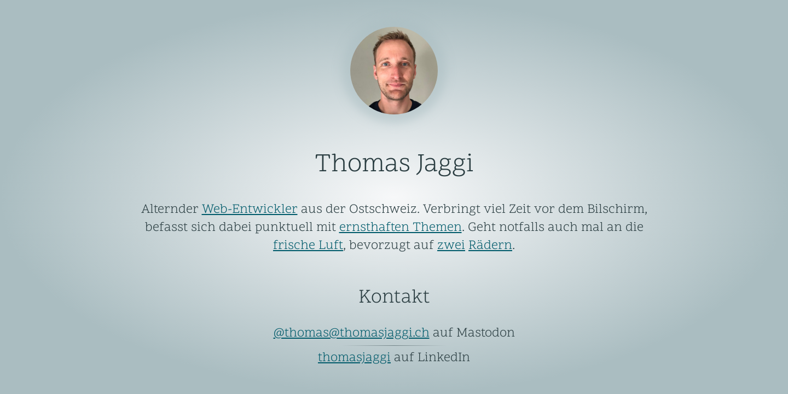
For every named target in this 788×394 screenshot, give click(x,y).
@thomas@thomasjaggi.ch (352, 334)
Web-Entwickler (250, 210)
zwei (451, 246)
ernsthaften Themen (400, 228)
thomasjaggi (354, 358)
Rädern (490, 246)
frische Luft (308, 246)
